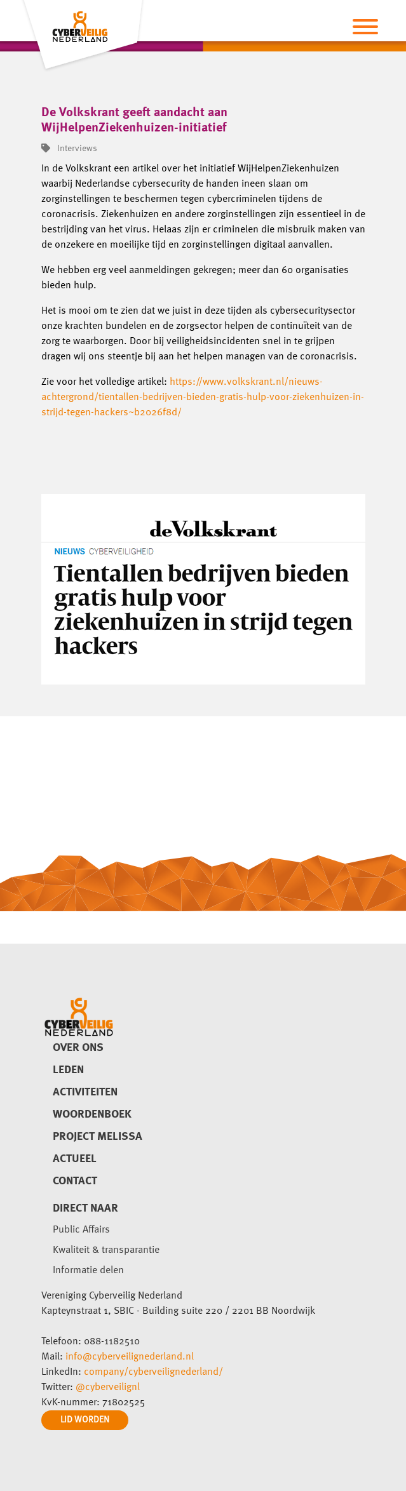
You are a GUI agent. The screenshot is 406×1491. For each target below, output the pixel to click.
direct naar (85, 1208)
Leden (68, 1070)
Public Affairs (81, 1230)
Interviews (69, 148)
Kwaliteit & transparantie (106, 1250)
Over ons (78, 1047)
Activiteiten (85, 1092)
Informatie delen (88, 1271)
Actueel (75, 1159)
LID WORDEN (84, 1419)
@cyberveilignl (108, 1387)
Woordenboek (92, 1114)
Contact (75, 1181)
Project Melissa (97, 1136)
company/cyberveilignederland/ (153, 1372)
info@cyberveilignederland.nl (129, 1357)
